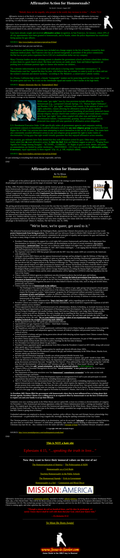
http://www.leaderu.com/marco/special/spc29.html (38, 42)
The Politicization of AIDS (76, 464)
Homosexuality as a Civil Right (60, 469)
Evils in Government (72, 478)
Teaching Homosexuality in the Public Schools (60, 474)
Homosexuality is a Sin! (46, 483)
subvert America (70, 499)
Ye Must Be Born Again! (60, 522)
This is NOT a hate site (60, 442)
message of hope (71, 425)
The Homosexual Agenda (50, 478)
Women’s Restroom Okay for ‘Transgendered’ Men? (38, 85)
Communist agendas (41, 499)
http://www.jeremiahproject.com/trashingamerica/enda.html (41, 432)
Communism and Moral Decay (71, 483)
